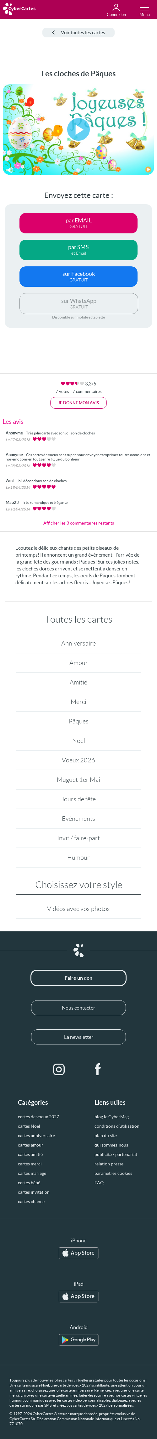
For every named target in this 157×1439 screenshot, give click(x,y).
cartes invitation (34, 1192)
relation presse (109, 1163)
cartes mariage (32, 1173)
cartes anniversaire (36, 1135)
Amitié (78, 682)
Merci (78, 701)
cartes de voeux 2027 (38, 1116)
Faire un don (78, 978)
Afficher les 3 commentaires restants (78, 523)
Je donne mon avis (78, 403)
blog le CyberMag (112, 1116)
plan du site (106, 1135)
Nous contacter (78, 1008)
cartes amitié (30, 1154)
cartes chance (31, 1201)
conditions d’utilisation (117, 1126)
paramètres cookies (113, 1173)
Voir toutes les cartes (78, 32)
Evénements (78, 818)
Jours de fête (78, 799)
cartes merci (30, 1163)
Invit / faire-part (78, 838)
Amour (78, 662)
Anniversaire (78, 643)
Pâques (79, 721)
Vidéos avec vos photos (78, 908)
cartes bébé (29, 1182)
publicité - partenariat (116, 1154)
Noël (78, 740)
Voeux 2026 (78, 760)
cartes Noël (29, 1126)
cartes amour (30, 1144)
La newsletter (78, 1037)
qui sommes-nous (111, 1144)
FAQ (99, 1182)
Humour (78, 857)
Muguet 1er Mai (78, 779)
